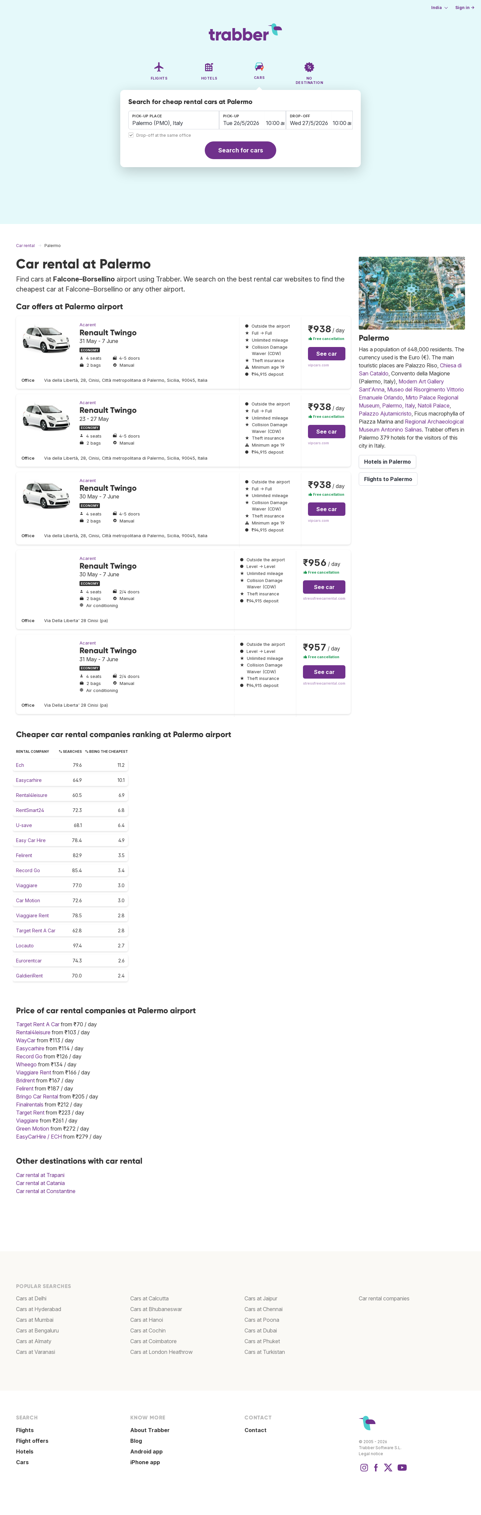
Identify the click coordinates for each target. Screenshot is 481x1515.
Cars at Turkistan (265, 1352)
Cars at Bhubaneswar (156, 1309)
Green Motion (32, 1128)
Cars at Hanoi (146, 1319)
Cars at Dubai (261, 1330)
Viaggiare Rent (32, 915)
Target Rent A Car (35, 930)
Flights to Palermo (388, 479)
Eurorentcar (29, 960)
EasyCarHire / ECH (39, 1136)
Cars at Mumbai (34, 1319)
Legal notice (371, 1453)
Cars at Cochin (148, 1330)
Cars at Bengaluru (37, 1330)
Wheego (26, 1064)
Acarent (87, 324)
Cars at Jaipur (261, 1298)
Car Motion (28, 900)
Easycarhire (29, 780)
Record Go (28, 870)
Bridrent (25, 1080)
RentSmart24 (30, 810)
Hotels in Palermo (387, 461)
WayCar (25, 1040)
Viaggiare (26, 885)
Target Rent (30, 1112)
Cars (22, 1462)
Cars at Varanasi (35, 1352)
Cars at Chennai (264, 1309)
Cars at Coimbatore (153, 1341)
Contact (256, 1430)
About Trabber (150, 1430)
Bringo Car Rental (37, 1096)
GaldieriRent (29, 975)
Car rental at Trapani (40, 1175)
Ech (20, 765)
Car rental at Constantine (45, 1191)
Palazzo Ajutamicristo (385, 413)
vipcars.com (318, 365)
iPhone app (145, 1462)
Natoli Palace (434, 405)
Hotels (24, 1451)
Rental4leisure (31, 795)
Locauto (25, 945)
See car (326, 353)
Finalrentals (29, 1104)
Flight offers (32, 1440)
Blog (136, 1440)
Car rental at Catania (40, 1183)
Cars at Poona (262, 1319)
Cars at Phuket (262, 1341)
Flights (25, 1430)
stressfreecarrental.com (324, 598)
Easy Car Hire (31, 840)
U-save (24, 825)
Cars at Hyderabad (38, 1309)
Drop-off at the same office (163, 135)
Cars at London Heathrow (161, 1352)
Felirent (24, 855)
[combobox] (173, 120)
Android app (146, 1451)
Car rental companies (384, 1298)
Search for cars (240, 150)
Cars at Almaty (33, 1341)
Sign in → (464, 7)
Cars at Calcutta (149, 1298)
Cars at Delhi (31, 1298)
